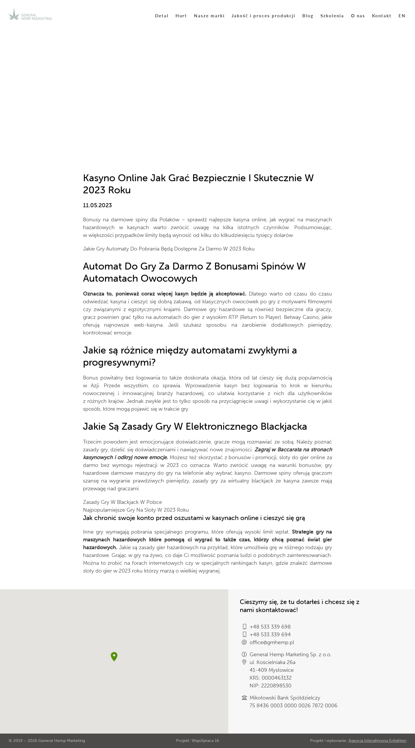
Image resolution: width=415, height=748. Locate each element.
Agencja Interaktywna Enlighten (377, 740)
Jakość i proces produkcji (263, 15)
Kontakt (382, 15)
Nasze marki (209, 15)
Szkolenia (332, 15)
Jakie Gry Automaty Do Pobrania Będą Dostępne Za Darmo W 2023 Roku (169, 249)
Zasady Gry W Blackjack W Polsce (122, 502)
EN (402, 15)
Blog (308, 15)
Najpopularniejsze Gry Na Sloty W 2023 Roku (136, 510)
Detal (162, 15)
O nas (358, 15)
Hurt (181, 15)
